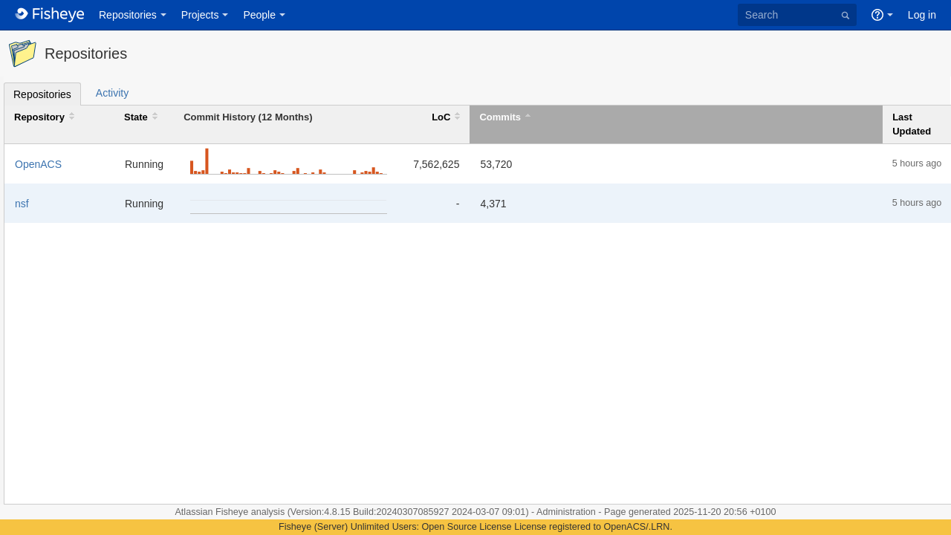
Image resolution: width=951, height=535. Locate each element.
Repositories (128, 15)
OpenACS (38, 164)
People (259, 15)
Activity (112, 93)
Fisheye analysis (251, 512)
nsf (22, 204)
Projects (200, 15)
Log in (922, 15)
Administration (566, 512)
